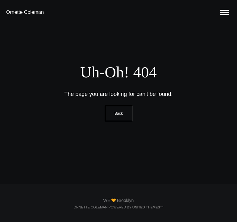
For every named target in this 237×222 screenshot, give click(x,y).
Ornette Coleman (25, 12)
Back (118, 113)
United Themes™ (148, 207)
